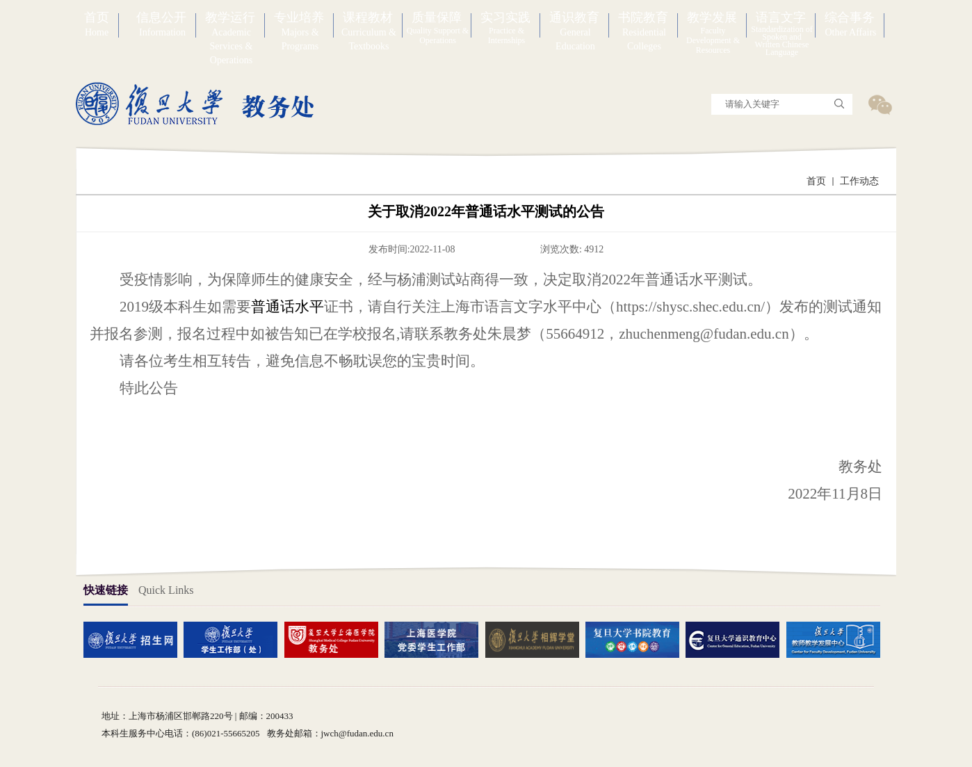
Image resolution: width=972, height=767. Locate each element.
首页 (816, 181)
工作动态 (859, 181)
